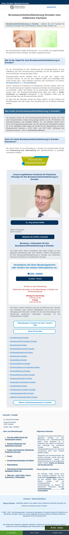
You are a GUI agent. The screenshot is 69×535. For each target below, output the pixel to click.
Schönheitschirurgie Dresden (12, 519)
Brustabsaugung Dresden (19, 338)
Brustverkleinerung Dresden (20, 371)
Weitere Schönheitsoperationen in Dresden (35, 402)
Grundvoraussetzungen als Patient (20, 460)
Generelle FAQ (51, 7)
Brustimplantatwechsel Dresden (21, 352)
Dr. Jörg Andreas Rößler (35, 222)
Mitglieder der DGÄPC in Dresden (35, 237)
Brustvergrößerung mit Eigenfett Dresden (25, 367)
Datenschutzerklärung (39, 498)
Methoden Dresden (21, 3)
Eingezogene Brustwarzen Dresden (23, 382)
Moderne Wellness (9, 503)
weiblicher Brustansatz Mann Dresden (23, 397)
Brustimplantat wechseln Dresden (22, 349)
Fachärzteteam (51, 477)
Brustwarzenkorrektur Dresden (21, 378)
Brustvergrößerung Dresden (20, 364)
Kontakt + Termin (35, 279)
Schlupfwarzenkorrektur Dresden (22, 393)
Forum (9, 456)
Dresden (10, 3)
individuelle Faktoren (36, 130)
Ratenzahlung (12, 465)
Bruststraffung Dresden (18, 360)
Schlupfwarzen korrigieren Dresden (22, 390)
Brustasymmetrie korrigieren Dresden (23, 341)
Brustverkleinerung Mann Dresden (22, 375)
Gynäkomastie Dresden (18, 386)
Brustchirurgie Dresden (18, 345)
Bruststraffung (29, 83)
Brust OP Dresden (35, 331)
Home (3, 3)
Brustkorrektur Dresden (18, 356)
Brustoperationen (13, 83)
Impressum (26, 498)
